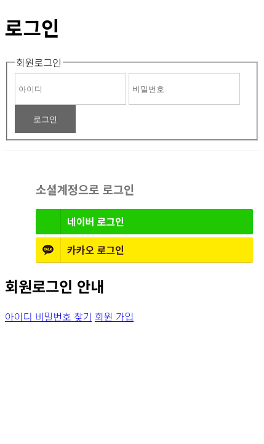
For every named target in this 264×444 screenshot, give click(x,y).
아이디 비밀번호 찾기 (48, 316)
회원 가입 (114, 316)
